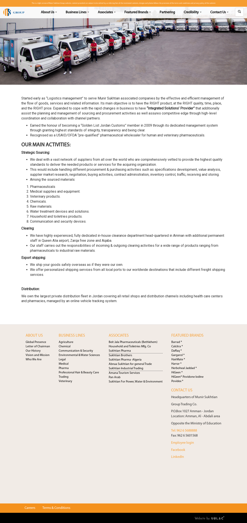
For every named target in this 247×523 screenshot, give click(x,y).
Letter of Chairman (38, 346)
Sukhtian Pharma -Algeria (125, 359)
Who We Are (34, 359)
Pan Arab (114, 377)
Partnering (167, 12)
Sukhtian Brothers (120, 355)
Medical (63, 364)
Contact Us (219, 12)
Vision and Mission (38, 355)
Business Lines (77, 12)
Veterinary (65, 381)
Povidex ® (177, 381)
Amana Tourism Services (124, 373)
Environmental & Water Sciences (79, 355)
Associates (107, 12)
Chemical (64, 346)
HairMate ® (178, 359)
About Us (49, 12)
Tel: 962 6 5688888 (184, 430)
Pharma (64, 368)
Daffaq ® (176, 351)
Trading (63, 377)
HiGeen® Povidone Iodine (187, 377)
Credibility (193, 12)
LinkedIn (177, 457)
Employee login (182, 443)
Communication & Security (76, 351)
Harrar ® (176, 364)
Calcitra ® (177, 346)
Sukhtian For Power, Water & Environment (136, 381)
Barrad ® (176, 342)
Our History (33, 351)
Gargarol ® (178, 355)
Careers (30, 508)
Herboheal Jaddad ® (184, 368)
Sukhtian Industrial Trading (126, 368)
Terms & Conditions (56, 508)
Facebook (178, 450)
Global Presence (36, 342)
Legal (62, 359)
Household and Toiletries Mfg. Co (130, 346)
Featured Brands (137, 12)
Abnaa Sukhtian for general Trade (130, 364)
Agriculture (66, 342)
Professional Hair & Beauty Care (79, 372)
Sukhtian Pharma (120, 351)
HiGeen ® (177, 372)
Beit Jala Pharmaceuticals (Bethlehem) (133, 342)
